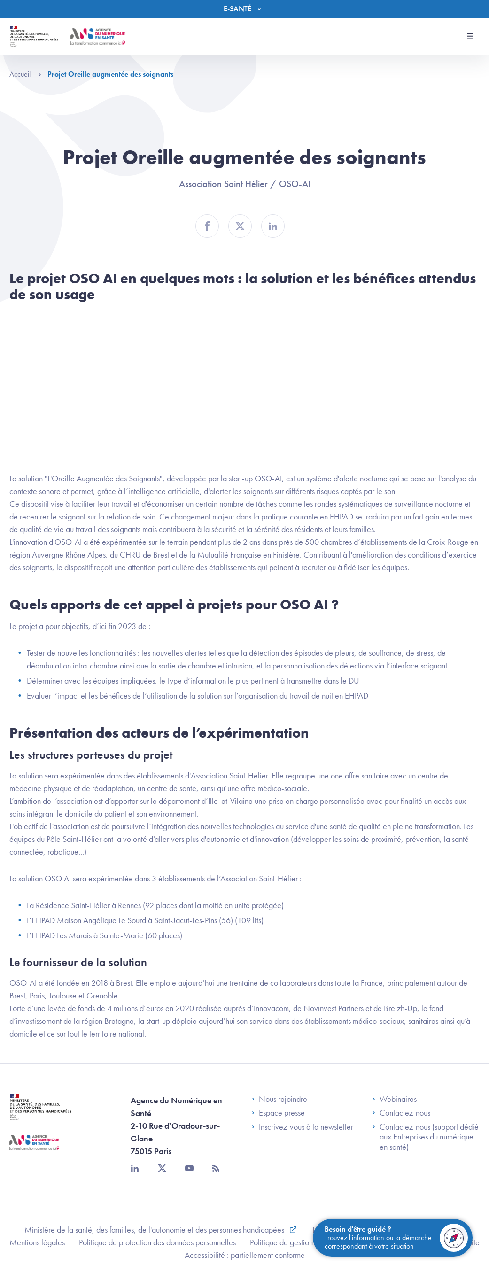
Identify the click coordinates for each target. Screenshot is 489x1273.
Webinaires (395, 1099)
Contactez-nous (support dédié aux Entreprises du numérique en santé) (426, 1137)
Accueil (25, 74)
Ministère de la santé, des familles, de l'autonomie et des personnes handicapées (155, 1229)
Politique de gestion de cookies (300, 1242)
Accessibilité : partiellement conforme (245, 1254)
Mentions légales (37, 1242)
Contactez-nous (401, 1113)
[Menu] (244, 9)
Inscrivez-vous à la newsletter (302, 1127)
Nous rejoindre (279, 1099)
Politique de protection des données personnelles (157, 1242)
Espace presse (278, 1113)
